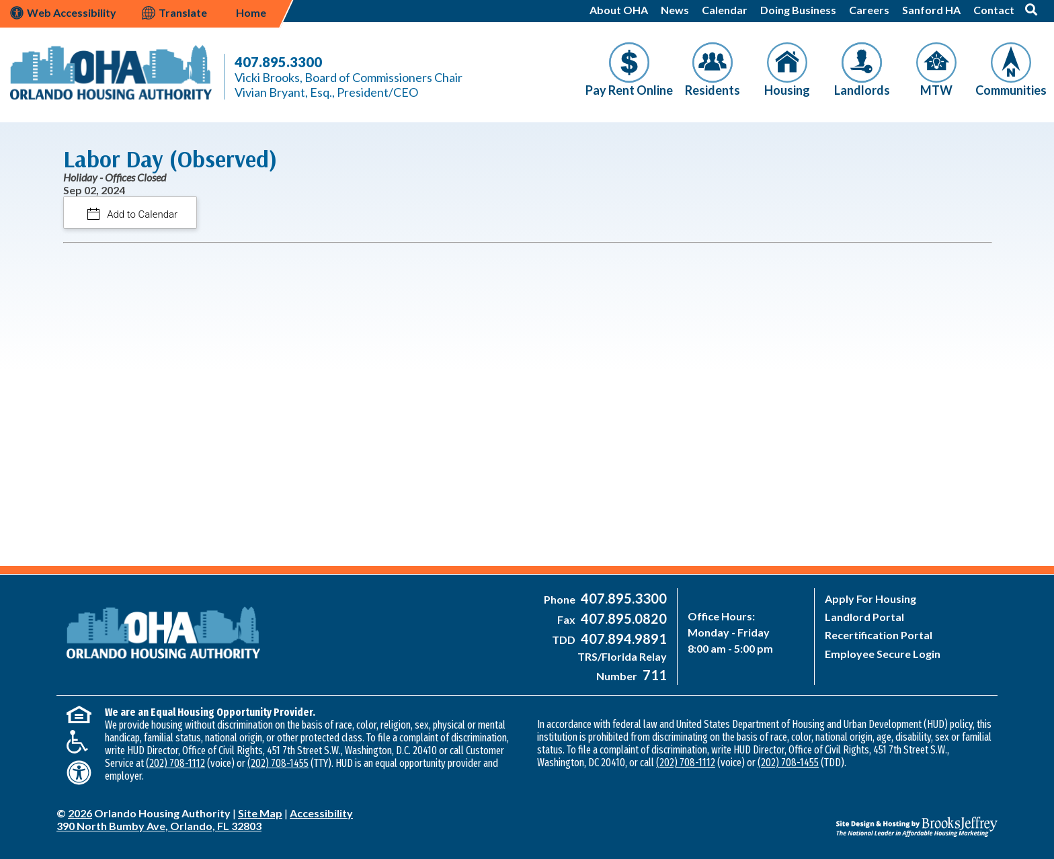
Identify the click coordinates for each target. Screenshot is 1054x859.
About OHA (619, 9)
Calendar (724, 9)
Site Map (260, 813)
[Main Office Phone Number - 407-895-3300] (622, 599)
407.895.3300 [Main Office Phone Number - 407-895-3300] (278, 62)
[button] (1031, 9)
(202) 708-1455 (278, 763)
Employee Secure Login (882, 653)
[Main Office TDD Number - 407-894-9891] (622, 639)
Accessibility (321, 813)
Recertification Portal (878, 634)
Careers (869, 9)
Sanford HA (931, 9)
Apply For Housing (870, 598)
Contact (993, 9)
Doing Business (798, 9)
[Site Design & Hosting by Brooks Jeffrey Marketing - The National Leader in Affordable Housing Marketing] (880, 817)
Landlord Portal (864, 616)
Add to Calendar (141, 214)
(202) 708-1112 (175, 763)
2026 (80, 813)
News (675, 9)
